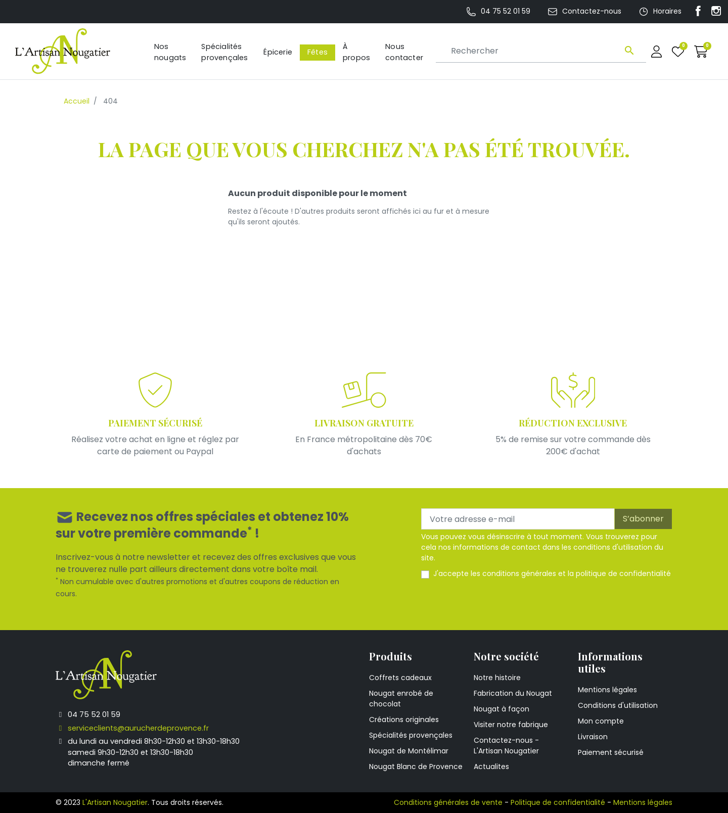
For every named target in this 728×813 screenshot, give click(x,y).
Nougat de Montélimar (408, 751)
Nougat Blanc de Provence (416, 766)
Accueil (76, 101)
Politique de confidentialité (558, 802)
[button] (701, 51)
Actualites (491, 766)
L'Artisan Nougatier (115, 802)
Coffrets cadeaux (400, 678)
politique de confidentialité (623, 573)
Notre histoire (497, 678)
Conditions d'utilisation (618, 705)
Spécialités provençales (410, 735)
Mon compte (601, 721)
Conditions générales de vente (448, 802)
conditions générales (519, 573)
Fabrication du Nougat (513, 693)
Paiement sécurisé (611, 752)
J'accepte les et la (552, 573)
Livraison (593, 737)
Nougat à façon (501, 709)
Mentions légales (607, 690)
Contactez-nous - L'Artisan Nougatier (506, 745)
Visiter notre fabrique (511, 725)
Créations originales (404, 719)
